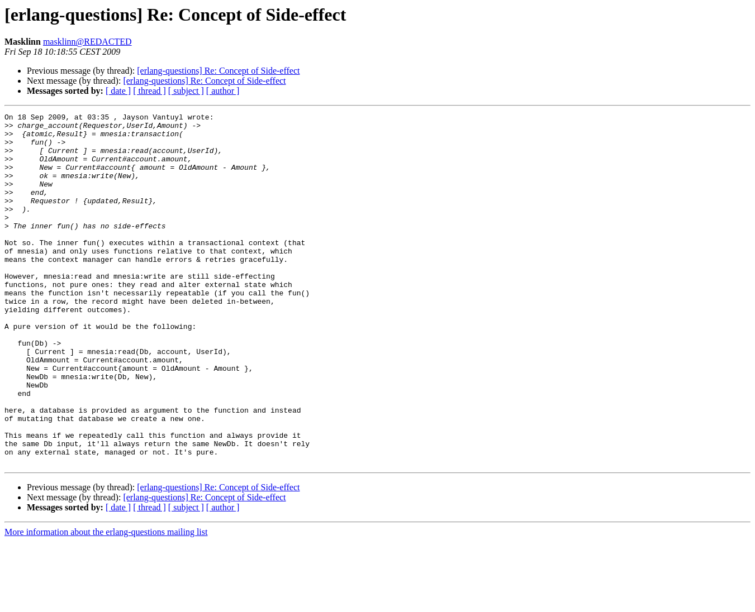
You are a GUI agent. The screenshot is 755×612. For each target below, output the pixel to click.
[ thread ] (149, 90)
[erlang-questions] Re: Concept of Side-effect (218, 70)
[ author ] (223, 90)
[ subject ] (186, 90)
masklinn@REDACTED (87, 41)
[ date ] (118, 90)
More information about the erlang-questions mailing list (105, 602)
